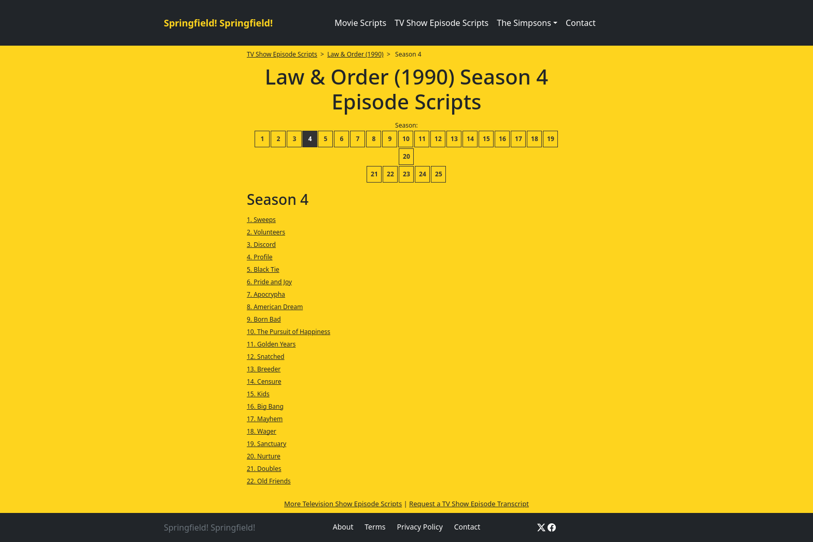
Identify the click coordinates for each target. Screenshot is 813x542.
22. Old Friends (269, 481)
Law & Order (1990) (355, 54)
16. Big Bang (265, 406)
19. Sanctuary (266, 443)
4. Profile (260, 257)
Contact (581, 23)
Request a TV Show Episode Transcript (469, 503)
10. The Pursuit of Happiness (288, 331)
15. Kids (258, 394)
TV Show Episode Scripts (441, 23)
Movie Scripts (360, 23)
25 (438, 174)
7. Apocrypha (266, 294)
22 (390, 174)
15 (486, 138)
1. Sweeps (261, 219)
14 (470, 138)
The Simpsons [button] (524, 23)
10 (406, 138)
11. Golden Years (271, 344)
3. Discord (261, 244)
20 (406, 156)
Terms (375, 527)
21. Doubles (264, 468)
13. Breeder (264, 369)
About (343, 527)
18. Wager (261, 431)
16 (502, 138)
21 (374, 174)
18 (534, 138)
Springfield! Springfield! (218, 23)
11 (422, 138)
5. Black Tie (263, 269)
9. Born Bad (264, 319)
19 (550, 138)
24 (422, 174)
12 (438, 138)
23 (406, 174)
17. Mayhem (265, 418)
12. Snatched (265, 356)
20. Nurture (264, 456)
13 (454, 138)
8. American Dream (275, 306)
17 (518, 138)
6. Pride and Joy (269, 281)
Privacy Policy (419, 527)
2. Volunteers (266, 232)
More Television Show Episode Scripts (343, 503)
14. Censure (264, 381)
